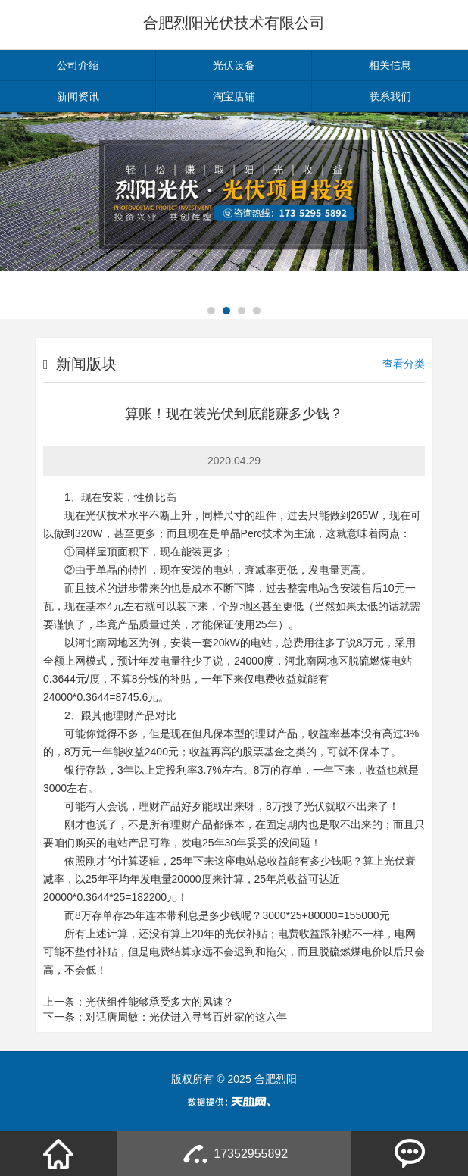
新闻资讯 (78, 96)
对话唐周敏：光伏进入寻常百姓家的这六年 (186, 1017)
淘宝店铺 (234, 96)
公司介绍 (78, 65)
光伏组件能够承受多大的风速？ (160, 1002)
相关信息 (390, 65)
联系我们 (390, 96)
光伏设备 (234, 65)
